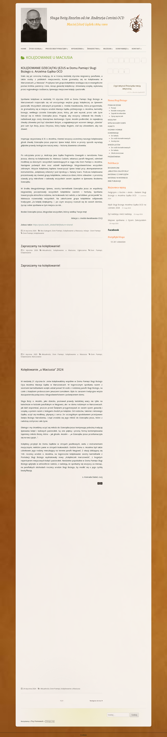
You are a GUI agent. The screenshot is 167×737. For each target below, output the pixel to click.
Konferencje (113, 133)
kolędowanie (39, 233)
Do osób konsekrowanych (120, 138)
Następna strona (95, 701)
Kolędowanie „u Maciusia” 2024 (42, 369)
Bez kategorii (46, 230)
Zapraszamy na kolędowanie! (40, 246)
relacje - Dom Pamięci (92, 230)
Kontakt (136, 48)
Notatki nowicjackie (118, 111)
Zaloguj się (50, 721)
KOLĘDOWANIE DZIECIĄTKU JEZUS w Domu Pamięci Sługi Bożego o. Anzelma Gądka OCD (58, 69)
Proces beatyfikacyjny (56, 48)
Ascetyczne (115, 141)
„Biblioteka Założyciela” (118, 171)
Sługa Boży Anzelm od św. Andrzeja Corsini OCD (87, 17)
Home (23, 48)
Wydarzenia (77, 48)
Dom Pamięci (121, 48)
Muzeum (107, 48)
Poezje (113, 108)
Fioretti (111, 126)
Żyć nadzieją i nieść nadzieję (120, 214)
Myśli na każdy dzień (117, 123)
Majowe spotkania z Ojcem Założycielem (127, 220)
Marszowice (36, 356)
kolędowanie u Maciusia (73, 230)
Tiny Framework (37, 721)
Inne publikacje (114, 181)
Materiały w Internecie (118, 178)
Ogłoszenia (82, 250)
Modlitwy (112, 120)
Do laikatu (114, 136)
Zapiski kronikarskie (118, 113)
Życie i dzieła (35, 48)
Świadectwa (93, 48)
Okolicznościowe (117, 153)
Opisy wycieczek (117, 116)
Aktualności (46, 250)
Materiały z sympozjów (118, 174)
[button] (101, 483)
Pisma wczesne (114, 105)
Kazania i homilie (115, 129)
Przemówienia (114, 156)
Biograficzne (113, 168)
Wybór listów (114, 145)
